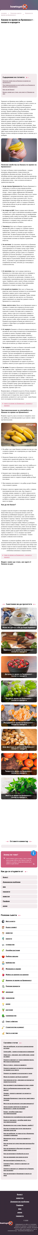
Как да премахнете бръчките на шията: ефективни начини (17, 1149)
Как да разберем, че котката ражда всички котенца (18, 1047)
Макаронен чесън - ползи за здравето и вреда (17, 1139)
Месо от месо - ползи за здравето (15, 1065)
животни (6, 896)
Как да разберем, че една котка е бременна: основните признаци (19, 1134)
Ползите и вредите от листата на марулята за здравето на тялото (18, 1069)
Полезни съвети (15, 13)
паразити (6, 891)
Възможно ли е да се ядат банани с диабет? (19, 1125)
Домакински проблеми (11, 882)
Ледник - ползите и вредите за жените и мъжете (17, 1094)
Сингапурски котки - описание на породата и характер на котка (19, 1081)
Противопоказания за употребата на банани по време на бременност (19, 86)
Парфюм (6, 901)
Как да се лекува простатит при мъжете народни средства (17, 1129)
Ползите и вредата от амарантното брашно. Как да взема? (19, 1169)
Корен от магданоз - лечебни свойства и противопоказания (17, 1121)
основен (4, 13)
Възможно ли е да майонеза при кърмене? (18, 1117)
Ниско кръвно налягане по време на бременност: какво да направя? (16, 1107)
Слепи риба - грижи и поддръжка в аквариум (19, 1051)
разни (5, 906)
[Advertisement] (19, 42)
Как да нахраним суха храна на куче (16, 1157)
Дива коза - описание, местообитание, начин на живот (19, 1055)
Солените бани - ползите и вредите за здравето (16, 1164)
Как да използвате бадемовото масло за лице (18, 1174)
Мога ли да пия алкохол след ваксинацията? (19, 1103)
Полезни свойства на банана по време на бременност (17, 81)
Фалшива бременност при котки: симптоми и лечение (19, 1099)
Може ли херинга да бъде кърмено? (16, 1076)
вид (4, 887)
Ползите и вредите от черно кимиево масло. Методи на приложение (19, 1060)
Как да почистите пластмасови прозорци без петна (19, 1144)
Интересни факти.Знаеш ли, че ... (15, 1160)
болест (5, 877)
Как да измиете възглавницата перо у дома (19, 1085)
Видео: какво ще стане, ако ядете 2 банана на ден (18, 93)
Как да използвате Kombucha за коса (16, 1153)
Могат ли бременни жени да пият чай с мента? (17, 1089)
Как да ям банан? (8, 89)
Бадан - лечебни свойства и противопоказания (13, 1112)
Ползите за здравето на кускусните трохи (18, 1073)
